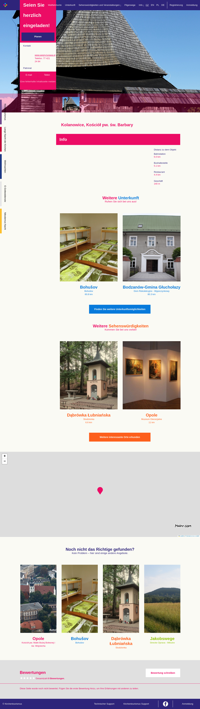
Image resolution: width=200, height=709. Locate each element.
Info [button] (141, 5)
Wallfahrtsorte (55, 5)
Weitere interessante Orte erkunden (120, 437)
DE (163, 5)
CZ (147, 5)
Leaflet (181, 536)
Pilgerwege (129, 5)
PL (157, 5)
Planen (38, 36)
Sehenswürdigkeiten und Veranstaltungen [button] (100, 5)
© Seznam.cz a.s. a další (192, 536)
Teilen (47, 75)
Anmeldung (191, 5)
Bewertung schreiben (163, 673)
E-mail (29, 75)
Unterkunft (70, 5)
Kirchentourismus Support (136, 704)
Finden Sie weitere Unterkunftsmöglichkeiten (119, 309)
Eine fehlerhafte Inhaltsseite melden (38, 81)
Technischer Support (104, 704)
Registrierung (176, 5)
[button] (100, 491)
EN (152, 5)
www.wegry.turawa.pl (45, 55)
